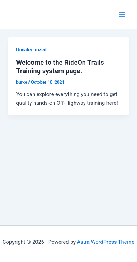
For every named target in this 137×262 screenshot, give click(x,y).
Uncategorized (31, 49)
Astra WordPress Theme (105, 242)
